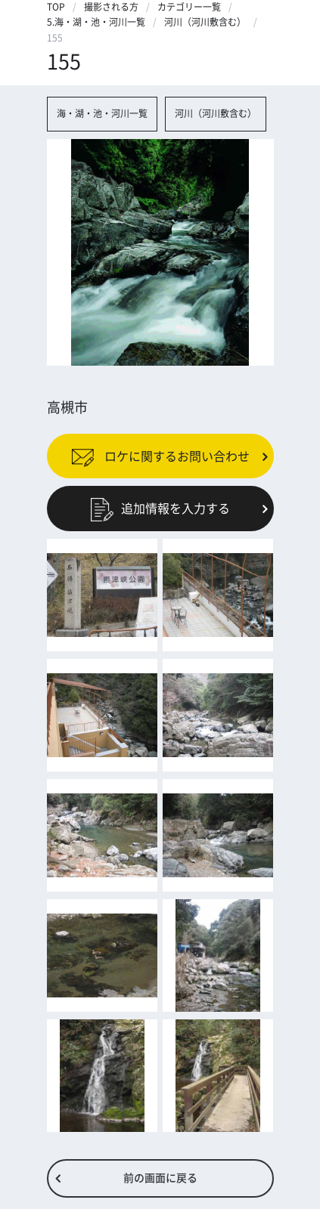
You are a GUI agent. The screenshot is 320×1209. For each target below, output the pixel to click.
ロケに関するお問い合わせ (160, 456)
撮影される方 (111, 6)
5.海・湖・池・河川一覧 (96, 21)
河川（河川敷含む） (205, 21)
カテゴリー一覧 (189, 6)
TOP (56, 6)
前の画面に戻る (160, 1178)
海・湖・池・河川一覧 (102, 113)
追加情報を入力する (160, 508)
